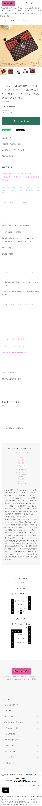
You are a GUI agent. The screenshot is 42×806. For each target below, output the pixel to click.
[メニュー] (38, 3)
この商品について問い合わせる (13, 150)
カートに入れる (21, 121)
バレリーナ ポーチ (25, 20)
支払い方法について (11, 716)
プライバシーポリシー (12, 728)
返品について (7, 138)
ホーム (4, 20)
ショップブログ (9, 734)
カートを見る (9, 757)
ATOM (11, 745)
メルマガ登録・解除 (11, 740)
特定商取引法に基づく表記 (11, 144)
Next (39, 46)
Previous (2, 46)
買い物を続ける (7, 156)
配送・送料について (11, 705)
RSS (6, 745)
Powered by (21, 780)
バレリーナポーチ (13, 20)
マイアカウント (9, 751)
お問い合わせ (9, 763)
